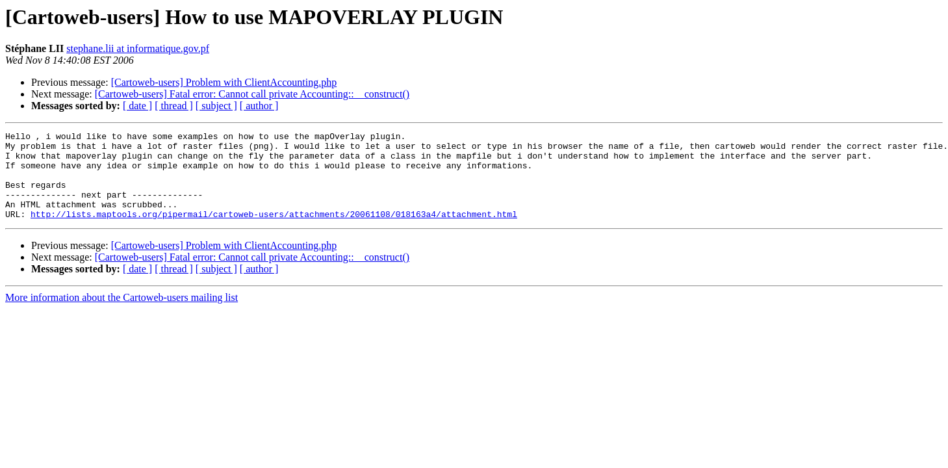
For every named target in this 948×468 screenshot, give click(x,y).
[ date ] (137, 105)
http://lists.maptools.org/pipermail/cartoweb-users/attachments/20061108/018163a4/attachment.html (274, 231)
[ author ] (259, 105)
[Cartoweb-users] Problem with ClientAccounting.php (224, 82)
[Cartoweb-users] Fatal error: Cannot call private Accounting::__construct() (252, 93)
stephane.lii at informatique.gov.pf (137, 48)
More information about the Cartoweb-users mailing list (121, 314)
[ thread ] (174, 105)
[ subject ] (216, 105)
